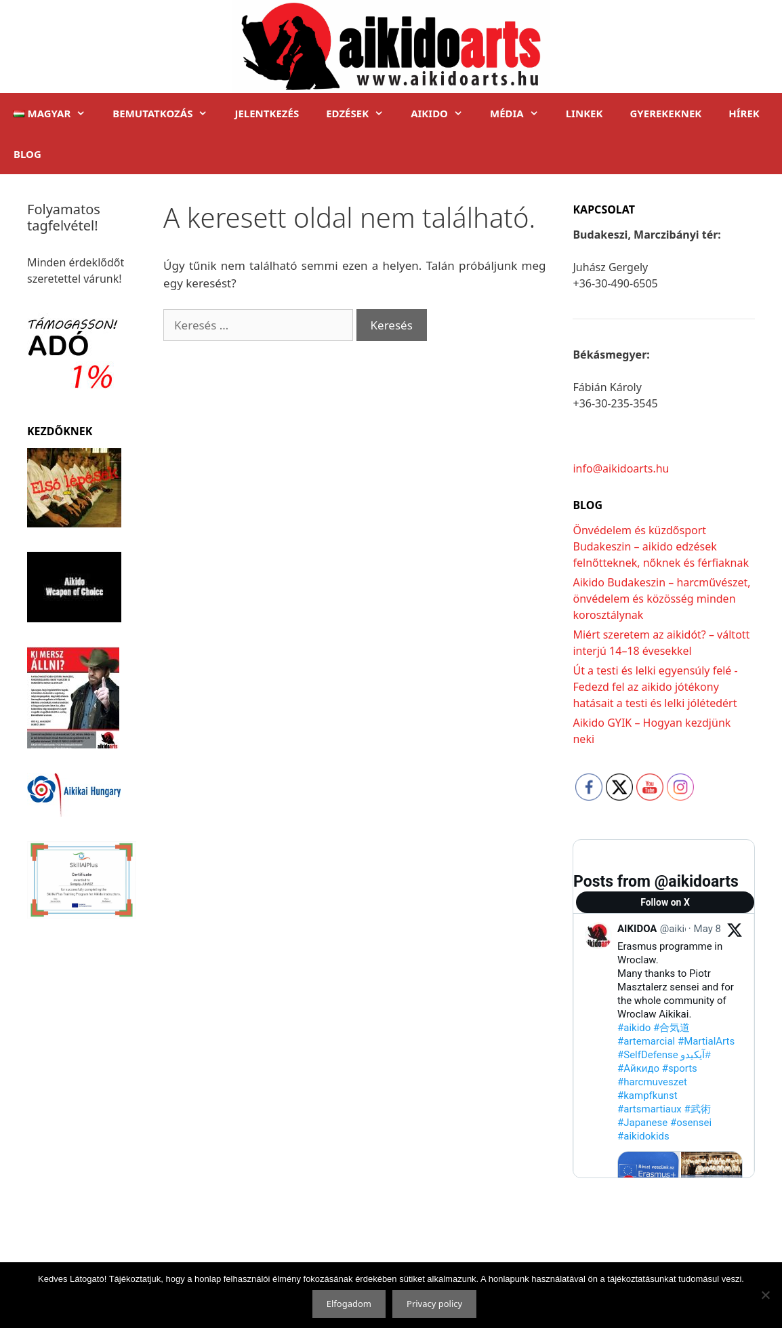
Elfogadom (349, 1303)
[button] (49, 113)
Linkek (584, 113)
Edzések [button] (361, 113)
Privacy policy (434, 1303)
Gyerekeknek (665, 113)
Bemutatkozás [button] (166, 113)
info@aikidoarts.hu (621, 468)
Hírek (744, 113)
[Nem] (765, 1295)
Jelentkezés (266, 113)
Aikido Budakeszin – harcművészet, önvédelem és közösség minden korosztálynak (661, 598)
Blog (27, 154)
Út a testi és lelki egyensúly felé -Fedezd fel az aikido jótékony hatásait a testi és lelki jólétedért (655, 686)
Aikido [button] (443, 113)
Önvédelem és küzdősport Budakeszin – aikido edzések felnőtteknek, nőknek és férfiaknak (661, 546)
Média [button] (521, 113)
